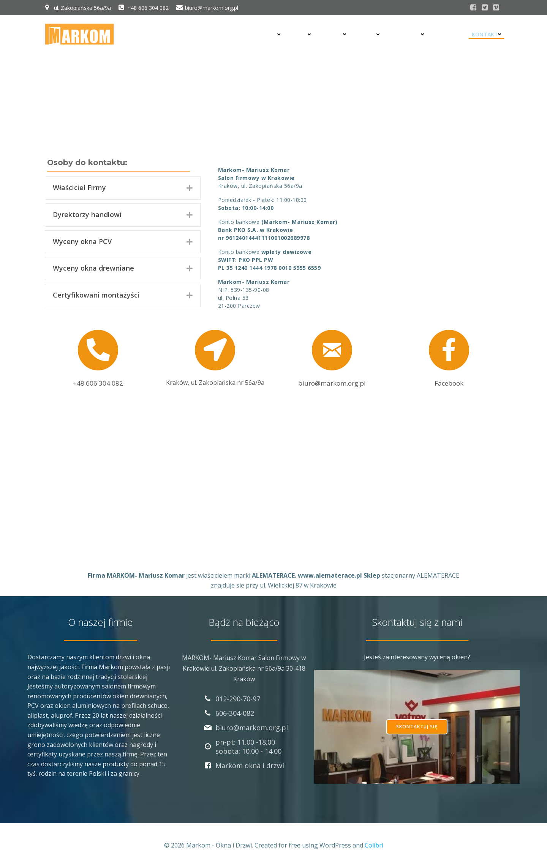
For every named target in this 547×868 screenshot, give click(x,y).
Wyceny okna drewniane (93, 268)
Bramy (369, 34)
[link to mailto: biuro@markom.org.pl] (332, 356)
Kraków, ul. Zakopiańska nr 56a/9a (215, 382)
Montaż (448, 34)
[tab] (122, 188)
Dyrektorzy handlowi (87, 214)
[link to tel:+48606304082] (98, 356)
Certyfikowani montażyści (96, 294)
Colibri (374, 845)
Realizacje (408, 34)
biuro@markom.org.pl (332, 383)
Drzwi (271, 34)
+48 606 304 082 (98, 383)
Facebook (449, 383)
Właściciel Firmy (79, 187)
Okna (302, 34)
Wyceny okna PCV (82, 241)
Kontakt (486, 34)
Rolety (334, 34)
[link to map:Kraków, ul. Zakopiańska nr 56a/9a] (215, 356)
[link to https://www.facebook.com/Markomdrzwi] (449, 356)
